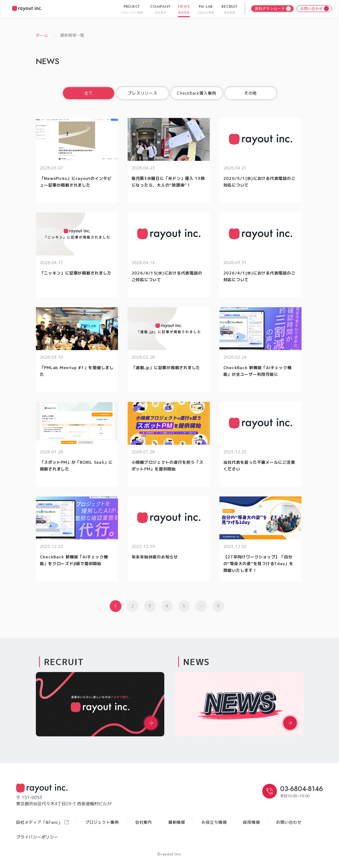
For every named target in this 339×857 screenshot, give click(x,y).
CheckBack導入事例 (196, 93)
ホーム (42, 35)
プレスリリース (142, 93)
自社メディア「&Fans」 (42, 822)
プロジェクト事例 (102, 822)
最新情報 (176, 822)
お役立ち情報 (214, 822)
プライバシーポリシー (37, 837)
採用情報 (251, 822)
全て (88, 93)
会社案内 (143, 822)
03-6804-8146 (301, 788)
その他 (250, 93)
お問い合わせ (289, 822)
